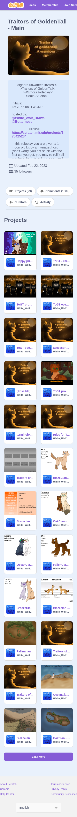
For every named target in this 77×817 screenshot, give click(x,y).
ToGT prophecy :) (25, 304)
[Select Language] (38, 808)
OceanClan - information (61, 694)
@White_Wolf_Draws (28, 118)
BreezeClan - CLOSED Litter (25, 608)
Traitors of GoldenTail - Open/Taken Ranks (25, 694)
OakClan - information (61, 738)
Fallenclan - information (25, 651)
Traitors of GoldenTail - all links (61, 651)
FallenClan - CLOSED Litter (61, 564)
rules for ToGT (61, 434)
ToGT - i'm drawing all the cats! (61, 261)
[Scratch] (16, 5)
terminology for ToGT (25, 434)
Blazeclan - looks (61, 608)
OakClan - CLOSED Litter (61, 521)
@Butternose (22, 121)
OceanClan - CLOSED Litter (25, 564)
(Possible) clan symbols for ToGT (25, 391)
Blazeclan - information (25, 738)
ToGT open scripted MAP (25, 347)
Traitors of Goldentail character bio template (25, 477)
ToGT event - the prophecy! (61, 304)
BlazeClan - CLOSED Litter (61, 477)
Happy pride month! (25, 261)
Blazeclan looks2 (25, 521)
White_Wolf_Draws (25, 264)
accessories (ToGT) (61, 347)
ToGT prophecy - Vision (61, 391)
